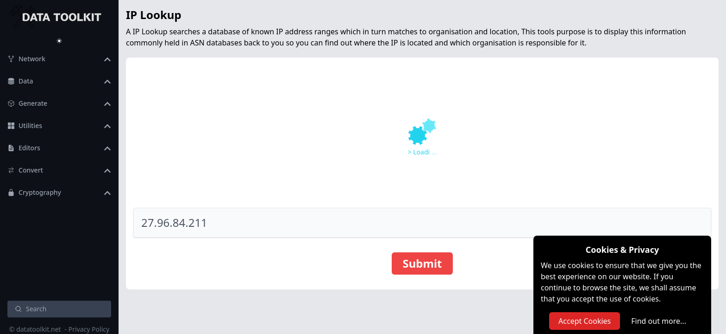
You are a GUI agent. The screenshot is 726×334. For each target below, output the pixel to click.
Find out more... (658, 321)
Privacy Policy (89, 329)
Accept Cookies (584, 321)
